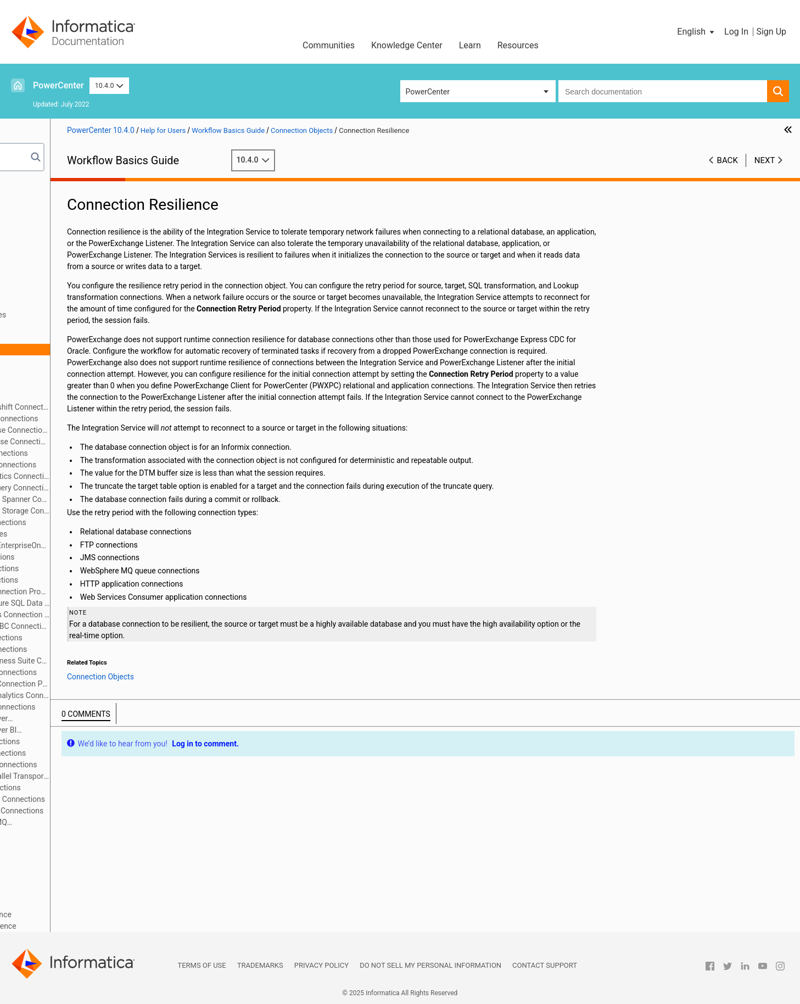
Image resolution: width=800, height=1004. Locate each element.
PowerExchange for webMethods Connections (113, 810)
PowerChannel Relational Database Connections (117, 430)
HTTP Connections (67, 395)
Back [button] (727, 160)
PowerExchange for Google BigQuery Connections (117, 487)
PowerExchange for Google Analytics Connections (117, 476)
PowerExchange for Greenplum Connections (110, 464)
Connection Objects (51, 280)
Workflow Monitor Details (61, 891)
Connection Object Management (90, 833)
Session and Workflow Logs (65, 903)
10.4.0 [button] (109, 85)
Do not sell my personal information (430, 965)
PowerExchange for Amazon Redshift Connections (117, 407)
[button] (696, 32)
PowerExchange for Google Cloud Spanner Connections (117, 499)
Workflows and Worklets (59, 211)
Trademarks (260, 965)
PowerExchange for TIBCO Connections (102, 787)
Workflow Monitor (48, 879)
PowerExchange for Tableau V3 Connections (110, 764)
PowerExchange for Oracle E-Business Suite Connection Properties (117, 660)
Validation (35, 845)
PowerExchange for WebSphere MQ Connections (90, 823)
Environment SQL (64, 337)
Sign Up (771, 31)
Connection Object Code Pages (88, 303)
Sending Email (42, 868)
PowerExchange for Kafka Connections (101, 568)
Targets (31, 268)
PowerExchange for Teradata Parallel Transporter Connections (117, 776)
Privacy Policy (321, 965)
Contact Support (544, 965)
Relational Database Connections (91, 360)
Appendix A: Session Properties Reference (89, 914)
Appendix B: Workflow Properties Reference (92, 926)
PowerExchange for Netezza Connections (105, 649)
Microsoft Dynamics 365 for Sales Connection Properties (117, 614)
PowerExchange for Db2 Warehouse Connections (117, 441)
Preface (31, 187)
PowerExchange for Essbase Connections (106, 453)
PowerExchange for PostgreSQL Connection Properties (117, 683)
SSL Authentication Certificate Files (95, 314)
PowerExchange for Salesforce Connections (110, 706)
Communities (329, 45)
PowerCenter (58, 85)
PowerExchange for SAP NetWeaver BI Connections (95, 731)
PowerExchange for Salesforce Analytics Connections (117, 695)
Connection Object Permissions (88, 326)
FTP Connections (64, 372)
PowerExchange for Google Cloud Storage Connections (117, 510)
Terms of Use (201, 965)
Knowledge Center (407, 45)
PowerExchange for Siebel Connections (102, 741)
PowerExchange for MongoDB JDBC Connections (117, 626)
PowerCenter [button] (428, 91)
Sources (32, 257)
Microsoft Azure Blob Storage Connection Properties (117, 591)
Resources (518, 45)
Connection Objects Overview (85, 291)
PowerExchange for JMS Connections (99, 557)
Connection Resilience (72, 349)
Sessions (33, 222)
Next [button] (764, 160)
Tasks (28, 245)
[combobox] (662, 91)
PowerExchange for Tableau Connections (105, 753)
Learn (470, 45)
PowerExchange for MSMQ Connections (103, 637)
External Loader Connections (84, 384)
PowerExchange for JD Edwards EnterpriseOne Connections (117, 545)
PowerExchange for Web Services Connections (114, 799)
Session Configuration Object (67, 234)
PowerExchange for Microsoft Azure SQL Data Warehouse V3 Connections (117, 603)
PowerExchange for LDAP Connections (101, 580)
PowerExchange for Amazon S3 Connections (111, 418)
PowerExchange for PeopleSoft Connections (110, 672)
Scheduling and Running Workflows (78, 856)
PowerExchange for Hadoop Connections (105, 522)
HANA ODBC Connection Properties (95, 533)
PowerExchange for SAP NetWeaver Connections (91, 719)
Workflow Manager (50, 199)
